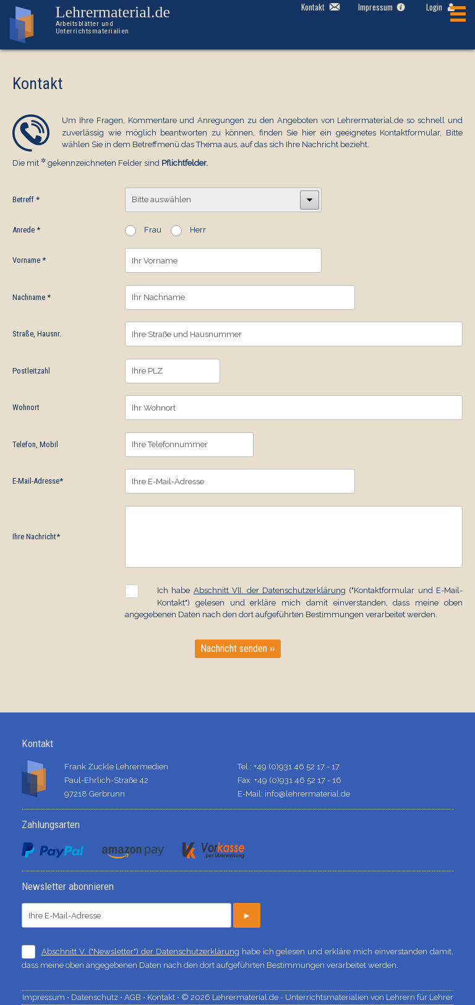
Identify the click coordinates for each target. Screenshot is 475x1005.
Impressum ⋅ (46, 997)
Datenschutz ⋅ (97, 997)
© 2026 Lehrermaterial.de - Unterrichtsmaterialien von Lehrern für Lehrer (317, 997)
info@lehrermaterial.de (307, 793)
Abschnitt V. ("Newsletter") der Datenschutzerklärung (140, 951)
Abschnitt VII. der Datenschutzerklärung (270, 590)
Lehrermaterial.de (122, 19)
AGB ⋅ (135, 997)
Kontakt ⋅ (164, 997)
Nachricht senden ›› (238, 648)
